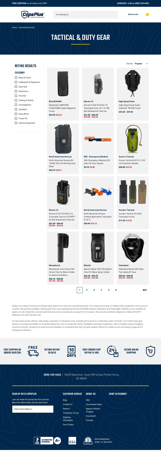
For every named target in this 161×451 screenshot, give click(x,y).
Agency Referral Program (93, 411)
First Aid (22, 96)
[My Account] (129, 14)
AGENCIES (122, 3)
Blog (65, 401)
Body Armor (24, 114)
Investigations (25, 105)
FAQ (88, 401)
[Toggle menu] (14, 14)
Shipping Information (68, 419)
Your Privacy (68, 425)
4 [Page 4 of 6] (101, 290)
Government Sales (94, 405)
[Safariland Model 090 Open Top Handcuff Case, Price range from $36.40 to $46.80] (133, 247)
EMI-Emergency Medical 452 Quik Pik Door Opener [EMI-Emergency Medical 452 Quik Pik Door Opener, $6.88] (97, 162)
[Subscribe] (51, 410)
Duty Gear (23, 87)
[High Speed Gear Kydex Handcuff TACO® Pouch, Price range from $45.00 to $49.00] (133, 83)
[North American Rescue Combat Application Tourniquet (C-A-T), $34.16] (98, 192)
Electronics (23, 91)
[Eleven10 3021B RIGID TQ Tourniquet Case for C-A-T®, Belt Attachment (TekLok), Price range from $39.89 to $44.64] (98, 83)
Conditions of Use (71, 414)
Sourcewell (91, 417)
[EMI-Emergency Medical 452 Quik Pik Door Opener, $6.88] (98, 139)
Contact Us (67, 405)
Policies (89, 421)
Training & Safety (26, 100)
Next (146, 290)
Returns (66, 409)
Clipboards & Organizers (29, 82)
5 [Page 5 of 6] (108, 290)
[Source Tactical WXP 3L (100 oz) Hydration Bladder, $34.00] (133, 139)
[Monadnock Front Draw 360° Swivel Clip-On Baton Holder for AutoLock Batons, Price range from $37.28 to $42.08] (63, 247)
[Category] (28, 72)
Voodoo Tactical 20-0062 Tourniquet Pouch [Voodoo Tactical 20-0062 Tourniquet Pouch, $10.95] (130, 215)
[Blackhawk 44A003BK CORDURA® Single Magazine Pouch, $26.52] (63, 83)
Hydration (23, 109)
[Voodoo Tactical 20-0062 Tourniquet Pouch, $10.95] (133, 192)
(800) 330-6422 (142, 3)
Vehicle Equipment (27, 123)
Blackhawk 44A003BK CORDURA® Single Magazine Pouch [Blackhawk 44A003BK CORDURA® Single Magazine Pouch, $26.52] (62, 108)
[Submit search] (115, 14)
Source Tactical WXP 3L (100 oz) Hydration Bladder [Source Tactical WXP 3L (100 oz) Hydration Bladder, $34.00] (132, 162)
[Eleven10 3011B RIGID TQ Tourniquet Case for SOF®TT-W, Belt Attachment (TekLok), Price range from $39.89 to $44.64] (63, 192)
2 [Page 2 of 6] (86, 290)
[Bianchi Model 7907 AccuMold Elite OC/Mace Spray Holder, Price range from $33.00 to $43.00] (98, 247)
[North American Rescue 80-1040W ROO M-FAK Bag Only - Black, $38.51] (63, 139)
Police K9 (23, 118)
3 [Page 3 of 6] (94, 290)
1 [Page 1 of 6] (79, 290)
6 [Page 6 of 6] (116, 290)
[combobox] (86, 14)
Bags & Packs (25, 77)
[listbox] (141, 64)
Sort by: (130, 63)
